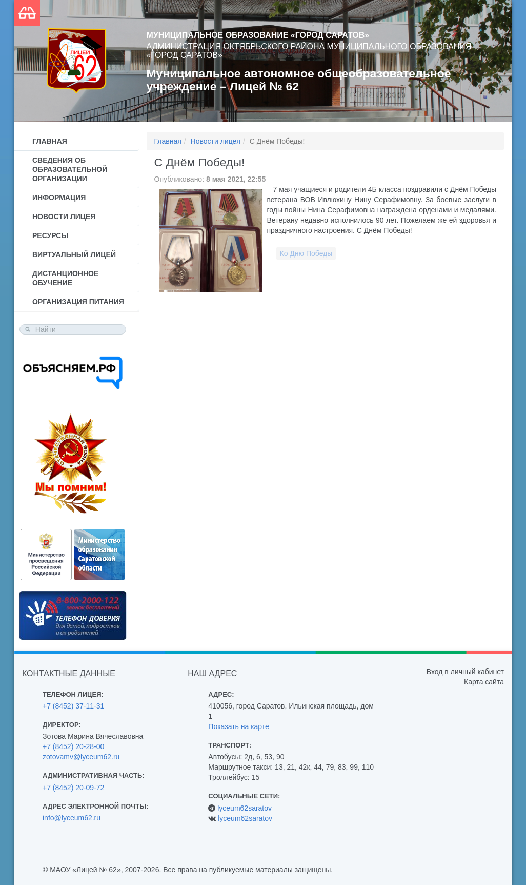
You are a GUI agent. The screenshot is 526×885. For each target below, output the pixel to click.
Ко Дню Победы (306, 253)
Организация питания (78, 302)
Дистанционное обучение (65, 278)
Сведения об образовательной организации (69, 169)
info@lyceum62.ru (71, 818)
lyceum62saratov (244, 808)
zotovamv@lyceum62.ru (81, 757)
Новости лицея (63, 216)
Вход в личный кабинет (465, 671)
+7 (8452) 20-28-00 (73, 746)
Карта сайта (484, 682)
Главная (49, 141)
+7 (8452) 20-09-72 (73, 787)
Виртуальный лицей (74, 254)
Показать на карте (238, 726)
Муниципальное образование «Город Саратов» (258, 35)
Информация (59, 197)
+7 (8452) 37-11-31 (73, 706)
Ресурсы (50, 235)
